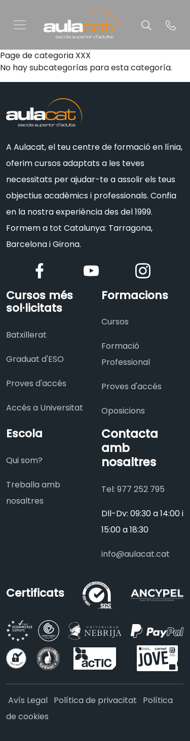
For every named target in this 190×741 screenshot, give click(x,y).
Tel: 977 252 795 (133, 489)
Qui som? (24, 460)
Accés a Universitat (44, 408)
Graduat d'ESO (35, 359)
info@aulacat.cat (135, 554)
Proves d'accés (36, 383)
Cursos (115, 321)
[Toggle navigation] (19, 24)
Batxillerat (26, 335)
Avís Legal (28, 700)
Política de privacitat (95, 700)
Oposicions (123, 411)
